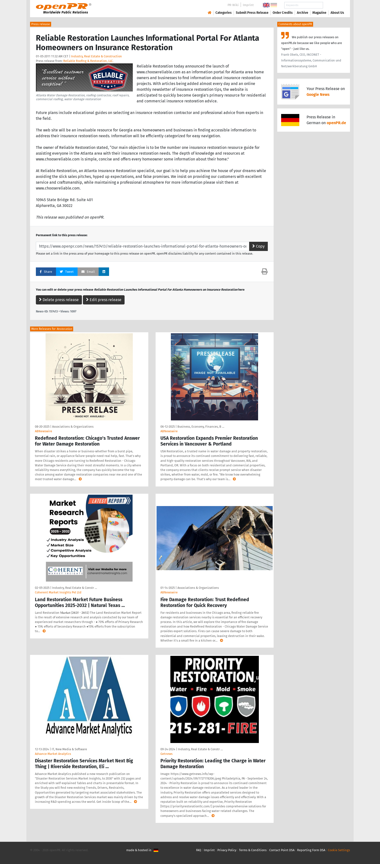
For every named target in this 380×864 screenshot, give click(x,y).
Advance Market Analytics (53, 754)
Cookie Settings (339, 850)
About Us (337, 13)
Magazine (319, 13)
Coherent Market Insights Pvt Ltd (58, 592)
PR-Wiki (233, 5)
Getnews (166, 754)
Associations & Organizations (73, 426)
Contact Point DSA (281, 850)
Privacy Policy (226, 850)
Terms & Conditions (253, 850)
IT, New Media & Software (69, 749)
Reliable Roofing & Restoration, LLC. (88, 61)
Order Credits (283, 13)
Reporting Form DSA (311, 850)
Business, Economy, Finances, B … (200, 426)
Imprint (248, 5)
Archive (302, 13)
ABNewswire (43, 431)
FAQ (198, 850)
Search (333, 5)
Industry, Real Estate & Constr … (74, 588)
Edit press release (103, 299)
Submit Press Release (252, 13)
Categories (223, 13)
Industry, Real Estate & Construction (96, 56)
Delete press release (59, 299)
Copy (258, 246)
